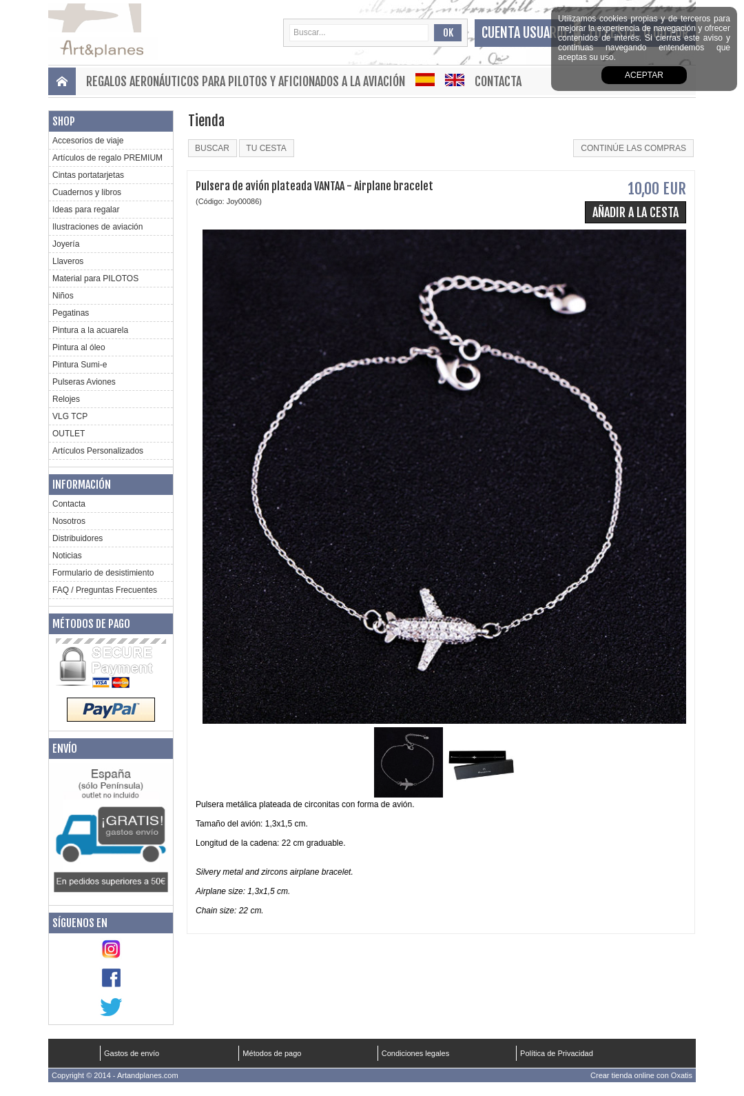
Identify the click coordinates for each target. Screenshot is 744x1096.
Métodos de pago (91, 624)
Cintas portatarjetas (88, 175)
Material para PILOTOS (95, 278)
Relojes (66, 399)
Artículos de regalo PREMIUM (107, 158)
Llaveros (67, 261)
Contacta (498, 81)
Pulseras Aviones (84, 382)
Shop (63, 121)
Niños (63, 296)
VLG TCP (69, 416)
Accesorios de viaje (87, 140)
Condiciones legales (415, 1053)
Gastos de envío (131, 1053)
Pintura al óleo (78, 347)
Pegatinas (70, 313)
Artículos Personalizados (97, 451)
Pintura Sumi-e (79, 364)
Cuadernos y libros (86, 192)
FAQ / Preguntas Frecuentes (104, 590)
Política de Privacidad (556, 1053)
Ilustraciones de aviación (97, 227)
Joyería (65, 244)
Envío (64, 748)
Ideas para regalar (85, 209)
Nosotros (68, 521)
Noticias (67, 555)
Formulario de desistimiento (103, 573)
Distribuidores (77, 538)
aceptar (644, 75)
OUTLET (68, 433)
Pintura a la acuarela (90, 330)
